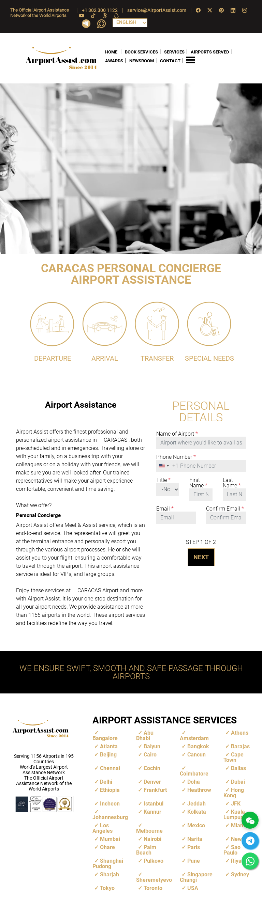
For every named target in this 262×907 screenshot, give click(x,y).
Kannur (152, 811)
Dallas (238, 768)
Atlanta (109, 746)
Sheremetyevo (154, 879)
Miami (238, 825)
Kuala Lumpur (234, 814)
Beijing (108, 754)
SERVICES (174, 51)
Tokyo (107, 888)
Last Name (232, 482)
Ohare (107, 847)
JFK (236, 803)
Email (165, 508)
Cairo (150, 754)
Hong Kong (233, 792)
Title (163, 480)
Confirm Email (225, 508)
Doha (193, 781)
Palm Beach (146, 850)
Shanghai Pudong (107, 863)
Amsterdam (194, 738)
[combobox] (167, 465)
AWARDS (114, 61)
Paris (193, 847)
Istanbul (153, 803)
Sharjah (109, 874)
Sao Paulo (232, 850)
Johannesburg (110, 817)
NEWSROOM (141, 61)
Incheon (110, 803)
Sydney (240, 874)
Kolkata (196, 811)
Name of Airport (177, 433)
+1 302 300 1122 (100, 10)
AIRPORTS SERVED (210, 51)
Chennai (110, 768)
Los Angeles (102, 828)
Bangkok (198, 746)
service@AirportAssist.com (156, 10)
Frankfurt (155, 789)
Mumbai (110, 838)
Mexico (196, 825)
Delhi (106, 781)
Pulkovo (153, 860)
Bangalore (105, 738)
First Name (198, 482)
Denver (152, 781)
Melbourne (149, 830)
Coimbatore (194, 773)
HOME (111, 51)
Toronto (153, 888)
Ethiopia (110, 789)
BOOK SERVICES (141, 51)
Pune (193, 860)
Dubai (238, 781)
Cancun (196, 754)
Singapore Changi (196, 877)
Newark (240, 838)
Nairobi (152, 838)
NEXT (201, 556)
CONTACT (170, 61)
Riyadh (239, 860)
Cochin (152, 768)
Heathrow (199, 789)
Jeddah (196, 803)
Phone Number (176, 456)
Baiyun (152, 746)
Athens (239, 732)
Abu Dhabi (145, 735)
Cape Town (233, 757)
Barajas (240, 746)
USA (192, 888)
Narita (194, 838)
